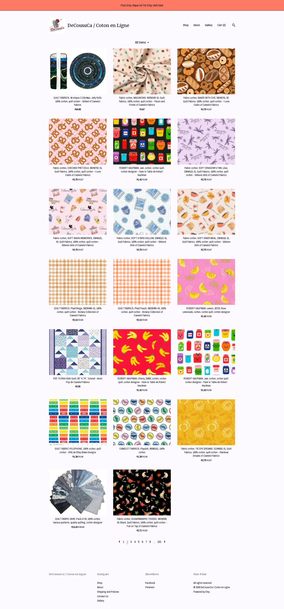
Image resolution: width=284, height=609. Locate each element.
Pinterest (149, 587)
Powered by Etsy (201, 591)
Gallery (208, 25)
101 (159, 542)
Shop (186, 25)
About (196, 25)
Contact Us (102, 596)
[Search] (233, 26)
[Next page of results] (165, 542)
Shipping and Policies (108, 591)
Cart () (221, 25)
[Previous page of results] (119, 542)
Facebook (150, 583)
